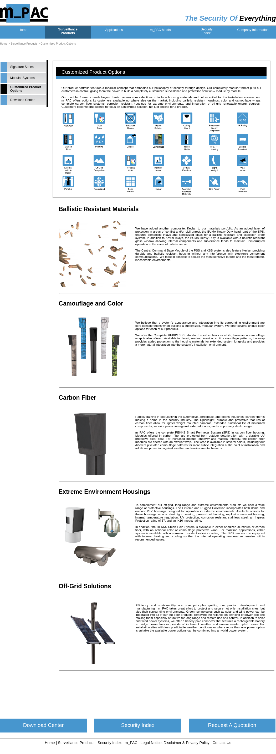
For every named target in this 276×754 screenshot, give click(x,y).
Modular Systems (22, 78)
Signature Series (22, 67)
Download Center (22, 100)
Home (23, 30)
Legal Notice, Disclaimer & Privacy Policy (175, 743)
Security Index (138, 725)
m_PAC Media (160, 30)
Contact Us (222, 743)
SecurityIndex (206, 31)
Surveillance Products (24, 43)
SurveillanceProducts (67, 31)
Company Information (252, 30)
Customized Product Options (58, 43)
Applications (114, 30)
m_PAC (131, 743)
